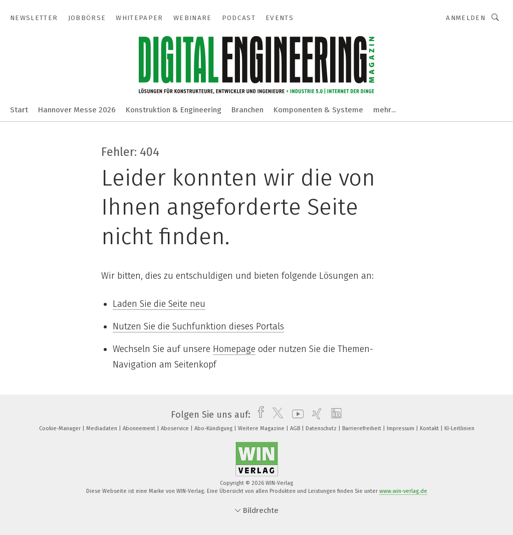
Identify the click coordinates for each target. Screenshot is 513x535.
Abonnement (140, 428)
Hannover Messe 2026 (77, 109)
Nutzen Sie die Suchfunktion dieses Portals (198, 326)
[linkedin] (334, 414)
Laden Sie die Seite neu (159, 303)
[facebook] (258, 414)
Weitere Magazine (262, 428)
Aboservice (175, 428)
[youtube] (295, 414)
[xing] (314, 414)
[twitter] (275, 414)
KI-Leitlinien (459, 428)
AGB (296, 428)
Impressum (401, 428)
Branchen (247, 109)
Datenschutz (322, 428)
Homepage (234, 348)
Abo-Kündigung (214, 428)
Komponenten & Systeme (318, 109)
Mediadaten (102, 428)
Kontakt (430, 428)
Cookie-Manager (60, 428)
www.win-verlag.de (403, 491)
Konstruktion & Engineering (173, 109)
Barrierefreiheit (362, 428)
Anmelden (465, 18)
